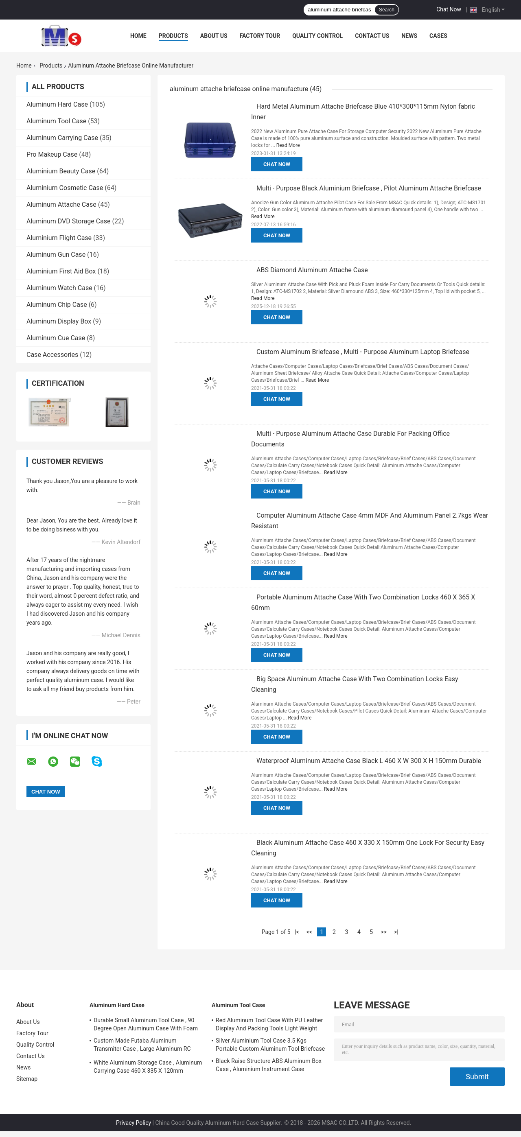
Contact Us (372, 36)
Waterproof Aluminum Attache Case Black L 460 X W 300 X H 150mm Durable (368, 761)
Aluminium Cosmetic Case (64, 188)
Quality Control (317, 36)
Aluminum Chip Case (56, 304)
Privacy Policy (133, 1123)
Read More (288, 145)
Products (173, 36)
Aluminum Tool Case (56, 121)
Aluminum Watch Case (59, 288)
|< (297, 932)
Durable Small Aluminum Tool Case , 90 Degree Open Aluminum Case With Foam (146, 1024)
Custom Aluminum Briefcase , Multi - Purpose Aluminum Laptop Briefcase (362, 352)
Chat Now (448, 9)
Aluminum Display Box (58, 321)
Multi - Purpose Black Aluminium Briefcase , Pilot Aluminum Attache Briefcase (368, 188)
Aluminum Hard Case (57, 104)
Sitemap (26, 1079)
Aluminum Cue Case (55, 338)
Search (386, 10)
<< (309, 932)
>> (384, 932)
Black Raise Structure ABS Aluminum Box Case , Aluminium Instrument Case (269, 1065)
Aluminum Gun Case (55, 254)
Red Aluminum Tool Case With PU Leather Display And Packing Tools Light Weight (269, 1024)
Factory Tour (260, 36)
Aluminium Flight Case (59, 238)
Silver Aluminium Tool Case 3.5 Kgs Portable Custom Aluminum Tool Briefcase (270, 1044)
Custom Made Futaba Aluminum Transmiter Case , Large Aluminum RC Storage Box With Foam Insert (142, 1045)
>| (396, 932)
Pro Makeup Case (51, 154)
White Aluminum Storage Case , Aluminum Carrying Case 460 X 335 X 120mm (148, 1066)
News (409, 36)
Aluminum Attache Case (61, 204)
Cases (438, 36)
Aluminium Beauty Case (60, 171)
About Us (214, 36)
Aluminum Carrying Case (62, 138)
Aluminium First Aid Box (61, 271)
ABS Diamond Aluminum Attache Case (312, 270)
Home (138, 36)
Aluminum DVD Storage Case (68, 221)
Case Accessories (52, 355)
